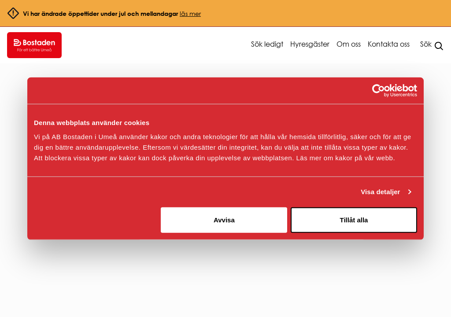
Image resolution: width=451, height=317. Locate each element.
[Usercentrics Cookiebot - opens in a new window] (378, 90)
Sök (426, 44)
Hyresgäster (309, 44)
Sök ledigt (267, 44)
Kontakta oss (389, 44)
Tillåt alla (354, 219)
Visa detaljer (380, 191)
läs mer (190, 13)
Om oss (348, 44)
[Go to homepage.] (34, 45)
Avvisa (224, 219)
